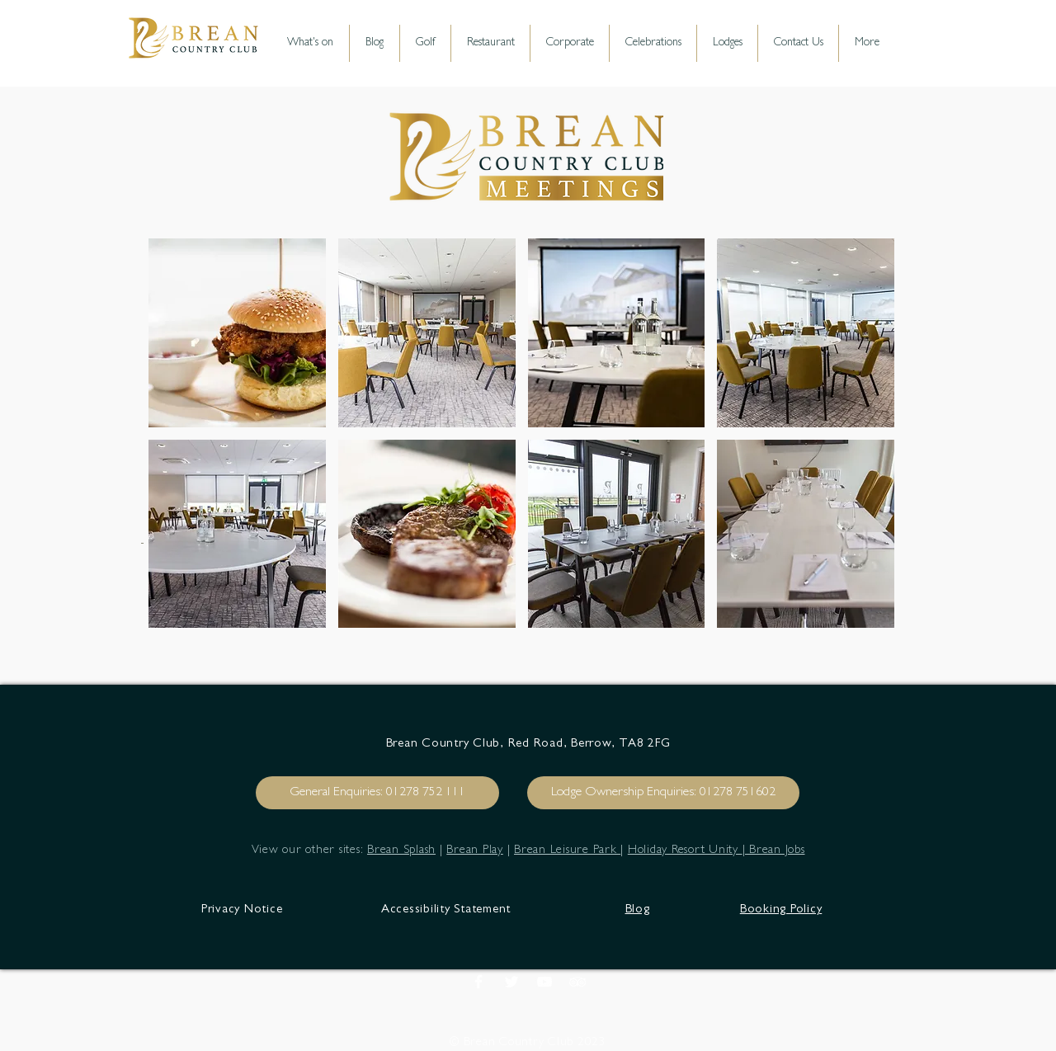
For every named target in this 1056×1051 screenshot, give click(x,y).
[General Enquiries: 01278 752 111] (377, 792)
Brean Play (474, 851)
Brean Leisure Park (567, 851)
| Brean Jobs (773, 851)
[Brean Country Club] (511, 982)
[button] (237, 332)
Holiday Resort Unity (685, 851)
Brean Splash (401, 851)
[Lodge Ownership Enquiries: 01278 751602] (663, 792)
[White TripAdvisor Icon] (577, 982)
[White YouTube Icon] (544, 982)
